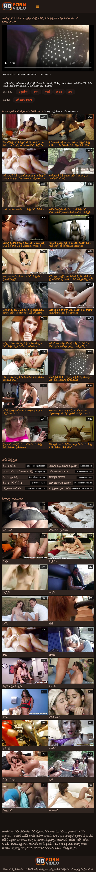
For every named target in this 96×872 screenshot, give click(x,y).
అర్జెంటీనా (23, 91)
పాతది (59, 91)
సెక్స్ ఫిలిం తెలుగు (24, 99)
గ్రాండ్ (47, 91)
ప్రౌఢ (70, 91)
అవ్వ (36, 91)
